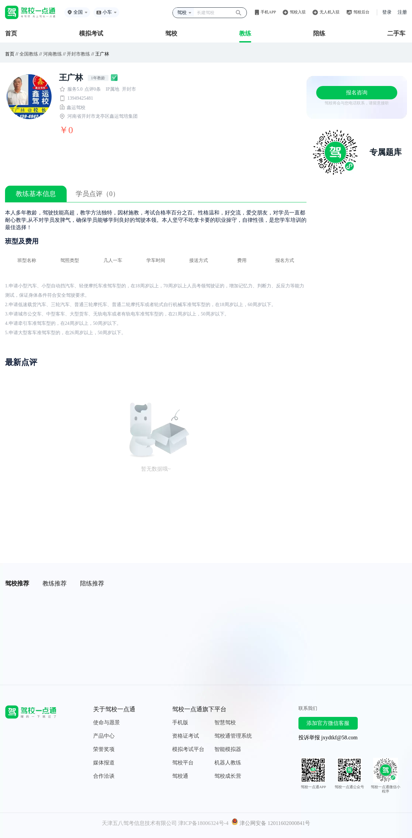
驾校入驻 (298, 12)
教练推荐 (55, 583)
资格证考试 (185, 736)
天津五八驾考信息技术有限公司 (139, 823)
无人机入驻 (330, 12)
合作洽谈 (104, 776)
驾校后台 (361, 12)
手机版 (180, 722)
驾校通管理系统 (233, 736)
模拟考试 (91, 33)
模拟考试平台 (188, 749)
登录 (387, 12)
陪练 (319, 33)
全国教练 (28, 54)
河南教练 (52, 54)
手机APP (268, 12)
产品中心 (104, 736)
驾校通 (180, 776)
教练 (245, 33)
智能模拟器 (227, 749)
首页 (11, 33)
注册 (402, 12)
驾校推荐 (17, 583)
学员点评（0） (97, 193)
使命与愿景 (106, 722)
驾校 (171, 33)
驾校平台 (183, 762)
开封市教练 (78, 54)
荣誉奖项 (104, 749)
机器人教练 (227, 762)
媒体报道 (104, 762)
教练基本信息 (36, 193)
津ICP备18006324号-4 (203, 823)
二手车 (396, 33)
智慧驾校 (225, 722)
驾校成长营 (227, 776)
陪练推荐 (92, 583)
